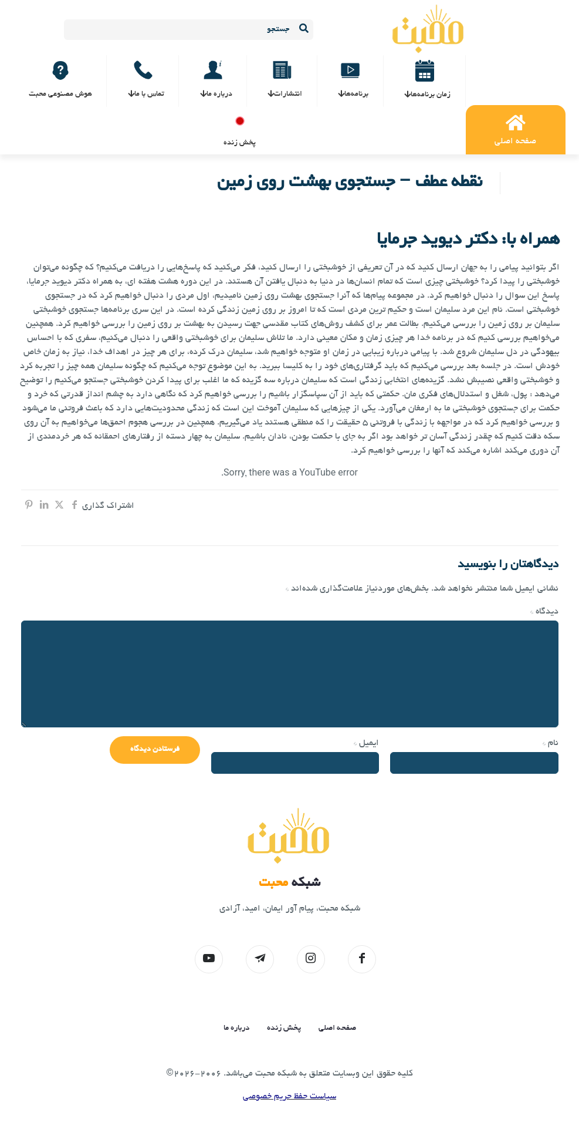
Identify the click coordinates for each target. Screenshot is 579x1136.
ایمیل (366, 743)
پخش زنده (284, 1028)
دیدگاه (544, 611)
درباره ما (236, 1028)
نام (550, 743)
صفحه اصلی (337, 1028)
